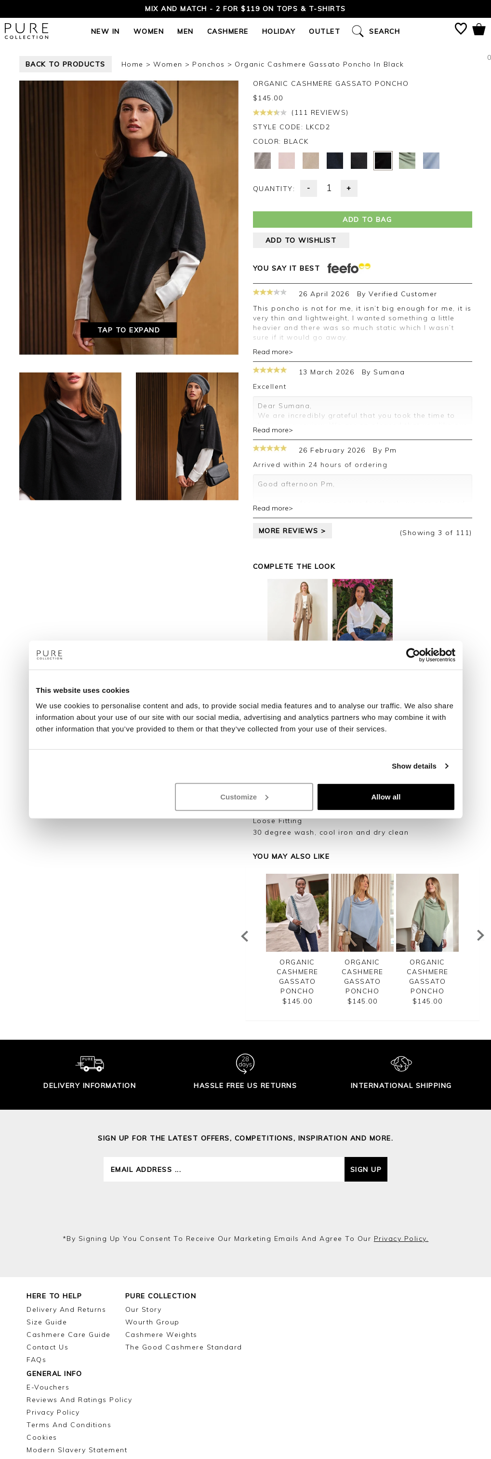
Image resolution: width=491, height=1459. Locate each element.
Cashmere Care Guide (69, 1334)
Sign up (366, 1169)
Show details (414, 766)
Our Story (143, 1309)
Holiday (279, 31)
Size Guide (47, 1322)
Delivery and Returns (66, 1309)
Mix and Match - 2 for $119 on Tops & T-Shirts (245, 8)
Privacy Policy (53, 1412)
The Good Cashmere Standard (183, 1347)
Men (185, 31)
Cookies (42, 1437)
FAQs (36, 1359)
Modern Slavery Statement (77, 1449)
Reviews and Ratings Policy (79, 1399)
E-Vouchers (48, 1387)
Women (148, 31)
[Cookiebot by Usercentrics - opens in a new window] (413, 655)
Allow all (386, 796)
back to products (66, 64)
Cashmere (228, 31)
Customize (244, 796)
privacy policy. (401, 1238)
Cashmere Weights (161, 1334)
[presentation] (246, 1207)
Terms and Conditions (69, 1424)
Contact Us (47, 1347)
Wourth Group (152, 1322)
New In (105, 31)
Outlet (324, 31)
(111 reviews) (301, 112)
